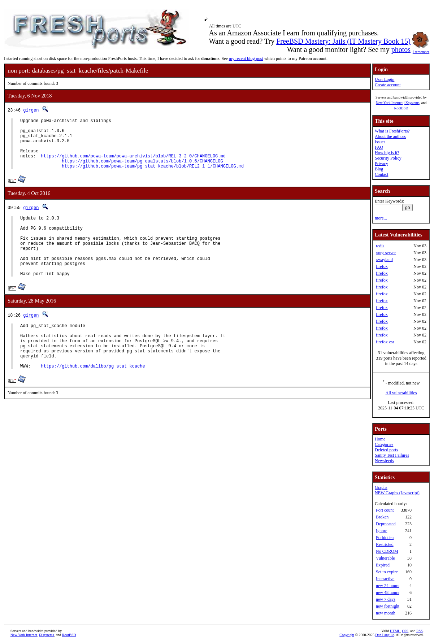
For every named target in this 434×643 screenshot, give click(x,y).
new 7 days (385, 599)
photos (401, 49)
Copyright (346, 635)
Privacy (381, 163)
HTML (395, 631)
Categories (384, 444)
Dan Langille (384, 635)
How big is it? (387, 152)
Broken (382, 517)
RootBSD (401, 108)
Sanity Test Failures (392, 455)
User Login (384, 79)
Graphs (381, 487)
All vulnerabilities (401, 392)
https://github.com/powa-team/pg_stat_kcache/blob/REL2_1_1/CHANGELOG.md (153, 177)
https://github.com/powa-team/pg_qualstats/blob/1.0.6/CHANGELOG (142, 171)
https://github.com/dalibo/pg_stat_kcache (93, 399)
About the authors (390, 136)
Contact (381, 174)
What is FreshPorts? (392, 131)
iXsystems (412, 103)
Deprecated (386, 523)
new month (385, 613)
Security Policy (388, 158)
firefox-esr (385, 341)
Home (380, 439)
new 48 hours (387, 592)
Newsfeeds (384, 460)
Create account (388, 84)
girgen (31, 110)
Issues (380, 141)
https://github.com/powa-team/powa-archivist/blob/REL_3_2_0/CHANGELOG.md (133, 164)
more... (381, 218)
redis (380, 245)
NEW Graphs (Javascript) (397, 492)
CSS (405, 631)
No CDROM (387, 551)
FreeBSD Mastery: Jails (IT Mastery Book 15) (343, 41)
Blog (379, 168)
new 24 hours (387, 585)
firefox (382, 266)
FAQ (379, 147)
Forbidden (385, 537)
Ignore (381, 530)
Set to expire (387, 571)
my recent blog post (246, 58)
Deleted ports (386, 449)
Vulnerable (385, 558)
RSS (419, 631)
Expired (383, 565)
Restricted (385, 544)
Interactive (385, 578)
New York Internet (389, 103)
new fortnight (387, 606)
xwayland (384, 259)
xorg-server (386, 252)
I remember (421, 50)
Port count (385, 510)
